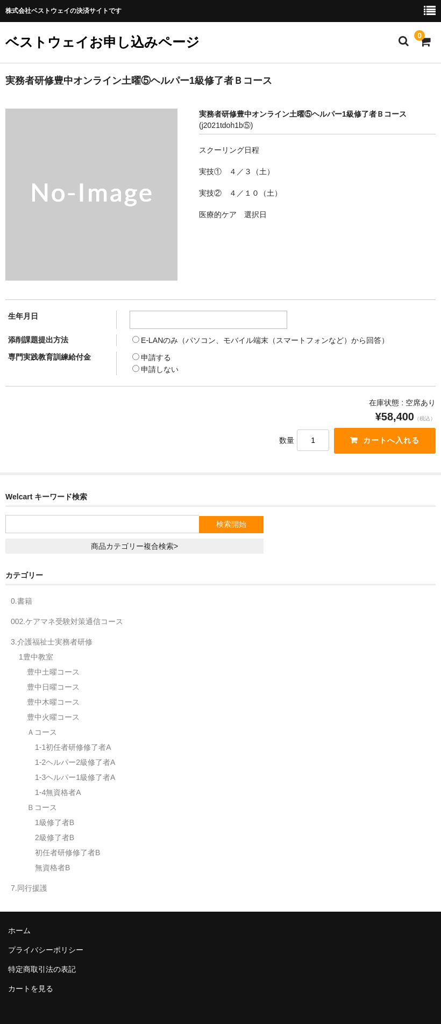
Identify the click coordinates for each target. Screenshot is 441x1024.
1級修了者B (54, 822)
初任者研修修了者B (67, 852)
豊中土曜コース (53, 672)
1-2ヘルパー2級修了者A (75, 762)
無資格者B (52, 867)
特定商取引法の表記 (42, 969)
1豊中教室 (36, 657)
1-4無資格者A (58, 792)
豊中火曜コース (53, 717)
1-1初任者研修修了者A (73, 747)
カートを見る (30, 988)
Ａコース (42, 732)
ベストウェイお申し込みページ (102, 41)
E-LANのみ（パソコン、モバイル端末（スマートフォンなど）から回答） (260, 340)
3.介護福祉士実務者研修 (52, 642)
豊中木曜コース (53, 702)
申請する (151, 357)
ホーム (19, 930)
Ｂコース (42, 807)
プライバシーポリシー (45, 950)
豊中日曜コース (53, 687)
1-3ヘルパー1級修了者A (75, 777)
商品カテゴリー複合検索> (134, 546)
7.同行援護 (29, 888)
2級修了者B (54, 837)
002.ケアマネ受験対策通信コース (67, 621)
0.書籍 (21, 601)
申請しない (155, 369)
